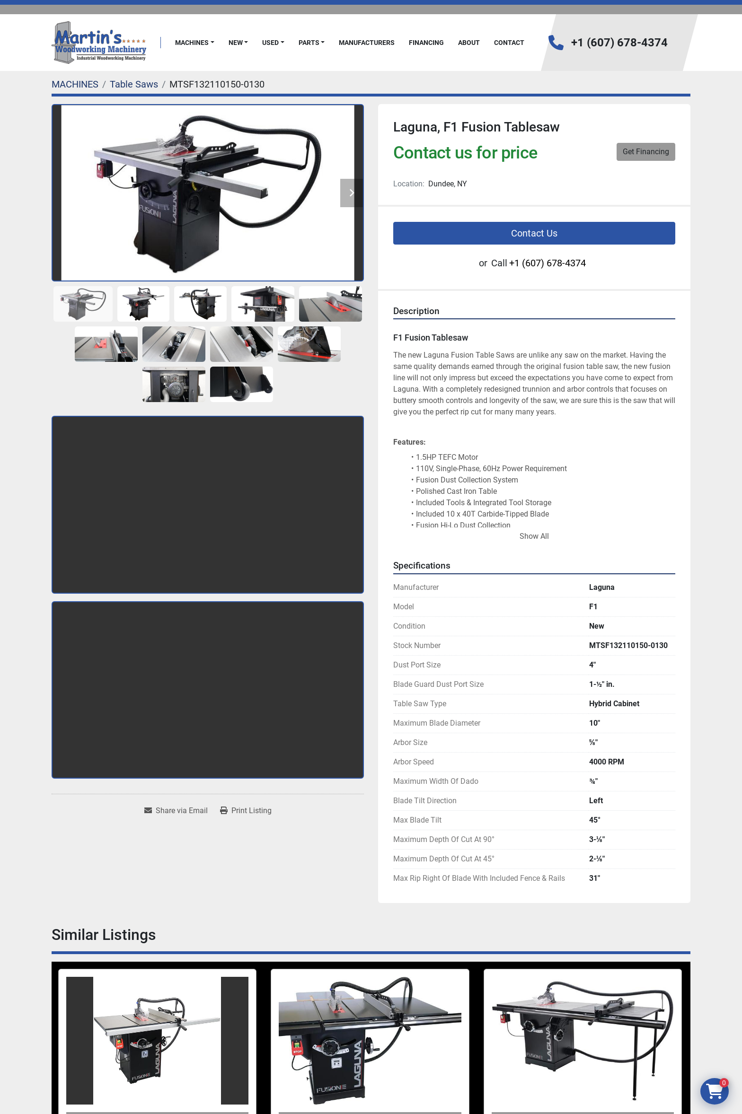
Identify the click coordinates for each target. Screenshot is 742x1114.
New (236, 42)
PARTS (309, 42)
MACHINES (192, 42)
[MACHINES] (75, 84)
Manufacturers (367, 42)
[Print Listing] (246, 811)
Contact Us (534, 233)
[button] (194, 43)
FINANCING (426, 42)
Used (270, 42)
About (469, 42)
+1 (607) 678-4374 (619, 42)
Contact (509, 42)
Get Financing (646, 151)
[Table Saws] (134, 84)
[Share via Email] (176, 811)
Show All (534, 536)
